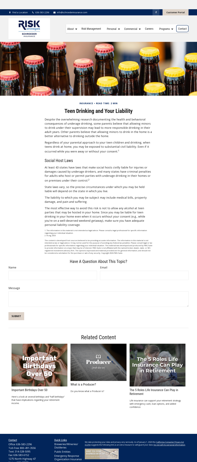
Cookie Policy (126, 454)
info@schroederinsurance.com (70, 3)
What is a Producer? (83, 375)
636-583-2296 (40, 3)
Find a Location (20, 3)
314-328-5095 (22, 442)
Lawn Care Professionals (62, 455)
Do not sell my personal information (169, 435)
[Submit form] (16, 307)
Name (12, 258)
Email (103, 258)
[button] (71, 19)
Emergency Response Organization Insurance (68, 448)
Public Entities (62, 442)
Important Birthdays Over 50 (29, 381)
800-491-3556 (28, 438)
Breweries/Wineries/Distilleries (66, 436)
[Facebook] (156, 3)
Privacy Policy (90, 454)
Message (14, 279)
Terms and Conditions (108, 454)
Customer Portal (175, 3)
